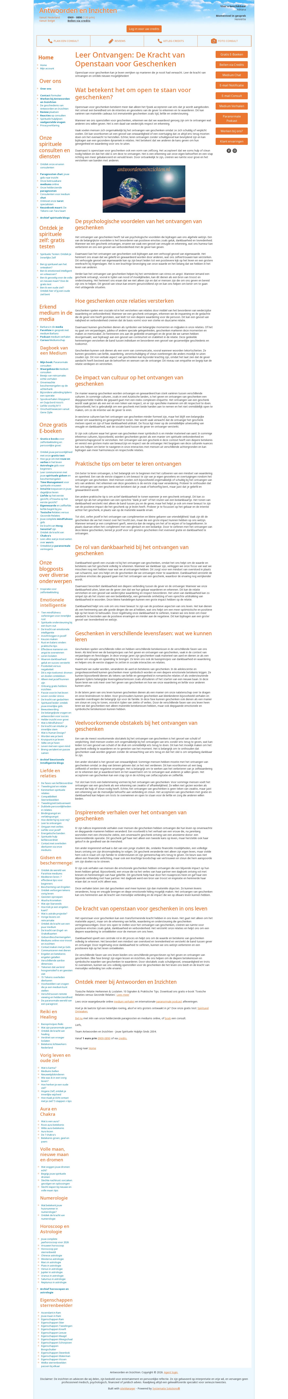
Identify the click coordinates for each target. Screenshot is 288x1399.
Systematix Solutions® (166, 1388)
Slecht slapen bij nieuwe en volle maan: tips (56, 1188)
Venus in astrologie (52, 1269)
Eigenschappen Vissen (53, 1359)
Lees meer (123, 994)
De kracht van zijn (51, 527)
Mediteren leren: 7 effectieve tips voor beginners (52, 880)
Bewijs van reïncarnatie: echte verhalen (53, 377)
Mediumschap (52, 340)
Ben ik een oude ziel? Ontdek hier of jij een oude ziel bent (55, 291)
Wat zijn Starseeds (51, 903)
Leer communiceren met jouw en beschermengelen (55, 475)
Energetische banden (53, 833)
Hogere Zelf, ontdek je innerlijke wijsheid (53, 1092)
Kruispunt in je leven (52, 739)
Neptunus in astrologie (53, 1282)
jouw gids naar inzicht (54, 175)
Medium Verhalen (231, 106)
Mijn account (47, 68)
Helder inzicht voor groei (55, 719)
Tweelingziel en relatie (53, 786)
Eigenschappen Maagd (53, 1336)
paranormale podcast (169, 1001)
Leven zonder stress (52, 696)
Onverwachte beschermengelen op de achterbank (54, 386)
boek (168, 1018)
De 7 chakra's (48, 1134)
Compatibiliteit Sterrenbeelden (50, 798)
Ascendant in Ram (51, 1312)
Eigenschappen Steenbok (55, 1352)
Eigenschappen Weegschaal (57, 1339)
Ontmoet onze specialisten (52, 202)
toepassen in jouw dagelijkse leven (55, 490)
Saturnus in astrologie (53, 1279)
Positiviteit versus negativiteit (51, 667)
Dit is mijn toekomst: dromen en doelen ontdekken (57, 674)
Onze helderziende (51, 189)
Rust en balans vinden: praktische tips (53, 644)
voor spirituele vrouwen (54, 483)
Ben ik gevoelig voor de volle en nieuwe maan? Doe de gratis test (56, 281)
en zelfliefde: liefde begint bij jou (55, 507)
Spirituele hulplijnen (52, 120)
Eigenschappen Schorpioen (56, 1342)
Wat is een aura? (50, 1121)
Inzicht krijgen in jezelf (53, 635)
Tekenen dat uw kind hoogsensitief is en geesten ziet (57, 970)
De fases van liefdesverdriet (57, 783)
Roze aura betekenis (52, 1124)
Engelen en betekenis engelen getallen (53, 955)
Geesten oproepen (52, 896)
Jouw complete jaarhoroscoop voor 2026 (55, 1240)
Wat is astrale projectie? (54, 913)
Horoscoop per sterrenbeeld (49, 1250)
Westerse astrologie (52, 1259)
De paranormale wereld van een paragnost (56, 1002)
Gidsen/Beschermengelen (56, 937)
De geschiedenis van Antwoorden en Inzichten (54, 107)
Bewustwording (50, 709)
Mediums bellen (50, 1071)
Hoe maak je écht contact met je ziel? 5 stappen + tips (56, 1099)
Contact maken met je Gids (56, 947)
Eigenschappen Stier (52, 1322)
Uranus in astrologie (52, 1275)
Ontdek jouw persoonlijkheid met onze (56, 453)
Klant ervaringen (231, 141)
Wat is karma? (48, 1067)
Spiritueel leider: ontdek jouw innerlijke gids (54, 704)
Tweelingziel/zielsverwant (56, 803)
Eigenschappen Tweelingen (56, 1325)
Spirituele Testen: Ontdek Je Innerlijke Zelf (55, 255)
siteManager (127, 1388)
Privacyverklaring (49, 125)
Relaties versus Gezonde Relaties (54, 514)
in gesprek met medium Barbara (54, 331)
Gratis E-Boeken (232, 54)
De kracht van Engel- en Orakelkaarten (54, 932)
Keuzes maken (49, 639)
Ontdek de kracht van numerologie (53, 1217)
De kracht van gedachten (55, 699)
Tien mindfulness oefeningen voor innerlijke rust (56, 616)
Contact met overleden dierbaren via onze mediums (53, 847)
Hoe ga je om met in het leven (55, 460)
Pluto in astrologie (51, 1265)
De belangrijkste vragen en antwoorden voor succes (56, 714)
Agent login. (171, 1372)
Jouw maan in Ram (51, 1316)
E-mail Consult (232, 96)
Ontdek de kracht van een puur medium (55, 925)
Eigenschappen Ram (52, 1319)
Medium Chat (231, 75)
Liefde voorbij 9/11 (50, 405)
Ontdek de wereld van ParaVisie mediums (53, 872)
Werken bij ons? (232, 131)
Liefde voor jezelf (51, 830)
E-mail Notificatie (232, 85)
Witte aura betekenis (52, 1128)
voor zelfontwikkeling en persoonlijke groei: (52, 442)
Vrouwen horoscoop (52, 1245)
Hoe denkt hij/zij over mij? (55, 819)
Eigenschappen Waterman (55, 1356)
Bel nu (79, 1018)
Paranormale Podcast (232, 118)
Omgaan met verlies (52, 826)
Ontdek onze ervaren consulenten (52, 165)
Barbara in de (51, 326)
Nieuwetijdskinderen (52, 1074)
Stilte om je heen (50, 742)
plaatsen (49, 112)
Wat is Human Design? (53, 732)
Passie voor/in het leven (54, 692)
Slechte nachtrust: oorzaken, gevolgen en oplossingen (57, 1182)
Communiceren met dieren (56, 950)
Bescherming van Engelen (55, 887)
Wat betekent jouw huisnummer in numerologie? (51, 1209)
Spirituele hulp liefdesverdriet (49, 838)
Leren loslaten (49, 655)
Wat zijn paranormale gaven (56, 1027)
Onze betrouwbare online (50, 182)
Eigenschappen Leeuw (53, 1332)
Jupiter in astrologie (52, 1272)
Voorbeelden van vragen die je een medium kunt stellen (55, 987)
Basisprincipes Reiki (52, 1024)
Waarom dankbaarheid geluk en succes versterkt (55, 660)
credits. (122, 1038)
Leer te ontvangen (51, 823)
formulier (50, 95)
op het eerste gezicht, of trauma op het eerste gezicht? (54, 499)
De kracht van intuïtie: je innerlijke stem (54, 727)
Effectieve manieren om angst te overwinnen (54, 651)
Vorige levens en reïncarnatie (50, 918)
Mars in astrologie (51, 1262)
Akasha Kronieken (51, 900)
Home (46, 57)
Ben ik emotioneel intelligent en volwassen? (56, 272)
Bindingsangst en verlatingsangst (51, 815)
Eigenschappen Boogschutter (49, 1347)
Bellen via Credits (231, 65)
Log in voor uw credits (144, 29)
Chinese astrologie (51, 1255)
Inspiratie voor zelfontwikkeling (49, 590)
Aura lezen (47, 1131)
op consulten (53, 115)
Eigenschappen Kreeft (53, 1329)
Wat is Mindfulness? (52, 722)
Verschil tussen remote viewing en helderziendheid (56, 995)
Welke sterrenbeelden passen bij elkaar (53, 1364)
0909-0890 (104, 1038)
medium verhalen (55, 336)
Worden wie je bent (52, 736)
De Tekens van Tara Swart (53, 209)
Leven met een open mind (55, 746)
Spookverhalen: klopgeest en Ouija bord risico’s (55, 400)
